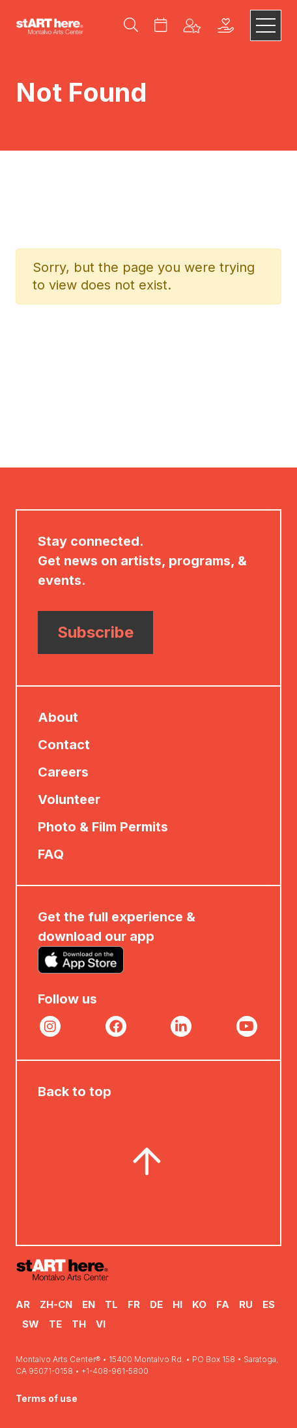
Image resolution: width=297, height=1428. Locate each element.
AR (23, 1304)
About (58, 717)
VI (101, 1324)
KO (199, 1304)
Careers (63, 772)
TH (79, 1324)
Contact (64, 744)
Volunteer (69, 799)
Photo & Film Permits (103, 827)
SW (30, 1324)
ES (268, 1304)
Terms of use (47, 1398)
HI (177, 1304)
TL (111, 1304)
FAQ (51, 854)
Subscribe (95, 632)
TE (55, 1324)
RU (246, 1304)
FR (134, 1304)
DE (156, 1304)
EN (88, 1304)
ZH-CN (56, 1304)
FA (222, 1304)
